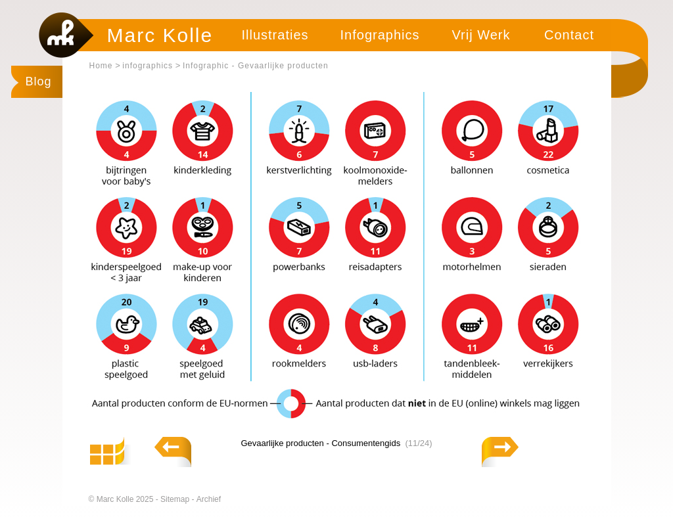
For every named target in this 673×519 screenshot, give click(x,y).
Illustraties (274, 35)
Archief (209, 499)
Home (101, 65)
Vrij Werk (481, 35)
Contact (569, 35)
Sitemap (175, 499)
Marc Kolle (160, 35)
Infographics (380, 35)
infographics (147, 65)
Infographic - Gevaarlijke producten (256, 65)
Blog (39, 81)
